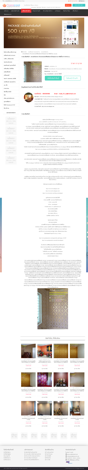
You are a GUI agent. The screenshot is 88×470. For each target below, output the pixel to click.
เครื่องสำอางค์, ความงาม (9, 55)
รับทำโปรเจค (48, 454)
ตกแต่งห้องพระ (44, 51)
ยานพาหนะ (6, 88)
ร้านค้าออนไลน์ (49, 452)
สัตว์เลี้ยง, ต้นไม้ (7, 91)
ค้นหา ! (68, 5)
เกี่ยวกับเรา (75, 10)
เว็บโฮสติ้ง (48, 456)
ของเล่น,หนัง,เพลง (8, 62)
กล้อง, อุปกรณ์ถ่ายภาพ (9, 98)
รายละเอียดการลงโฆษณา (30, 457)
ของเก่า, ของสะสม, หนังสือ (10, 78)
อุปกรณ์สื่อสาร (7, 101)
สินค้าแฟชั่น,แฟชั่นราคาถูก (10, 52)
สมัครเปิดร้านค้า (79, 5)
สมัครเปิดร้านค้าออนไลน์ (30, 452)
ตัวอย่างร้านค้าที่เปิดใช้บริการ (31, 459)
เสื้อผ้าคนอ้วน (57, 7)
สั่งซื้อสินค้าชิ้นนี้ (53, 78)
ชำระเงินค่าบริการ (47, 10)
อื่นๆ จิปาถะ (6, 108)
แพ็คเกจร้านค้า (26, 10)
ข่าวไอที (47, 459)
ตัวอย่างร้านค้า (36, 10)
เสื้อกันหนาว (7, 457)
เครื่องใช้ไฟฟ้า (7, 71)
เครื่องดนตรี (6, 75)
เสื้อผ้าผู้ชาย (44, 7)
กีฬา (5, 95)
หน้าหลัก (24, 51)
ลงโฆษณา (57, 10)
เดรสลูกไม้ (48, 7)
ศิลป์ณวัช (48, 457)
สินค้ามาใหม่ (66, 10)
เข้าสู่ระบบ (81, 1)
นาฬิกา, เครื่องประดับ (9, 58)
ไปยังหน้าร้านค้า (72, 78)
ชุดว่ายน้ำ (53, 7)
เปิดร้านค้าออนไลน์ (72, 1)
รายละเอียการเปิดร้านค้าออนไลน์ (32, 454)
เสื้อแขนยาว (7, 459)
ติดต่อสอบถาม (7, 14)
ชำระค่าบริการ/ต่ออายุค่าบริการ (32, 456)
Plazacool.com (71, 468)
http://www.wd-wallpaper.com (48, 106)
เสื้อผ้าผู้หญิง (39, 7)
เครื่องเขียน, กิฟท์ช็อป (9, 68)
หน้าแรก (6, 10)
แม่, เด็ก (6, 85)
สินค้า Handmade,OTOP (9, 105)
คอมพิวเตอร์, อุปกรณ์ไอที (9, 65)
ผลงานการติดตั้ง (58, 73)
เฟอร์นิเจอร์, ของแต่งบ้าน (9, 81)
